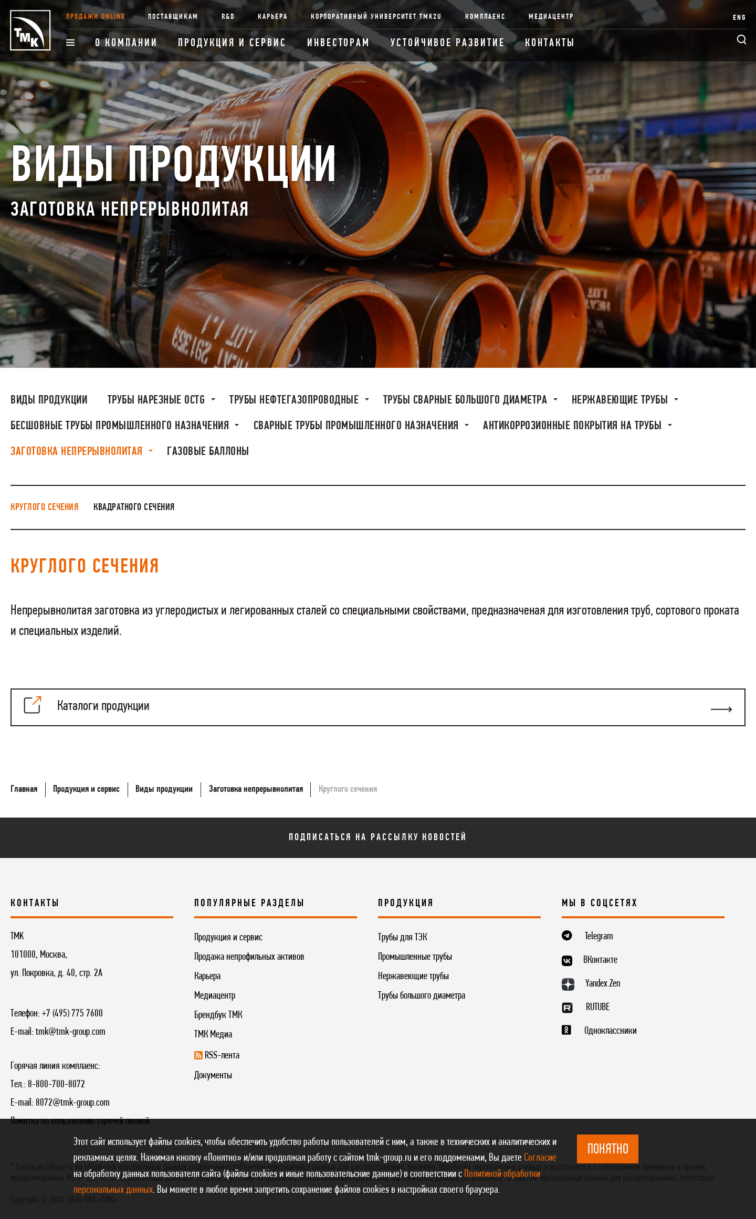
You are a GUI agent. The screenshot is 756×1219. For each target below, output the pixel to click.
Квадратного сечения (134, 507)
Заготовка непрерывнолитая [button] (77, 452)
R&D (228, 17)
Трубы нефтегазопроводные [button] (295, 400)
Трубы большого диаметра (421, 996)
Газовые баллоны (208, 452)
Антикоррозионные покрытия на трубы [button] (574, 426)
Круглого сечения (44, 507)
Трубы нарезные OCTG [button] (158, 400)
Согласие (540, 1157)
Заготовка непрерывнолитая (256, 789)
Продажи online (95, 17)
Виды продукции (48, 400)
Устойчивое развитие (448, 43)
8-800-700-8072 (56, 1084)
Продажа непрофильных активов (249, 957)
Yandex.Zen (602, 984)
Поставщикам (173, 17)
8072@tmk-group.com (73, 1103)
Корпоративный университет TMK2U (376, 17)
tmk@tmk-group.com (71, 1032)
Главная (23, 789)
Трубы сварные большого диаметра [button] (466, 400)
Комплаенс (485, 17)
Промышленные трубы (415, 957)
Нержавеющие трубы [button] (621, 400)
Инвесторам (338, 43)
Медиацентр (551, 17)
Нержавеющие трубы (413, 976)
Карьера (273, 17)
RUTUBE (598, 1007)
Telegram (599, 936)
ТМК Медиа (213, 1035)
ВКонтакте (600, 960)
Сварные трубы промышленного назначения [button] (358, 426)
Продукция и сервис (232, 43)
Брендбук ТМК (218, 1015)
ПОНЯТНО (607, 1150)
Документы (213, 1075)
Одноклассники (610, 1031)
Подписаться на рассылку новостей (378, 837)
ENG (739, 18)
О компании (126, 43)
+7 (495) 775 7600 (72, 1014)
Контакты (550, 43)
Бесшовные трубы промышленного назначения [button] (121, 426)
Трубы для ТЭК (402, 937)
